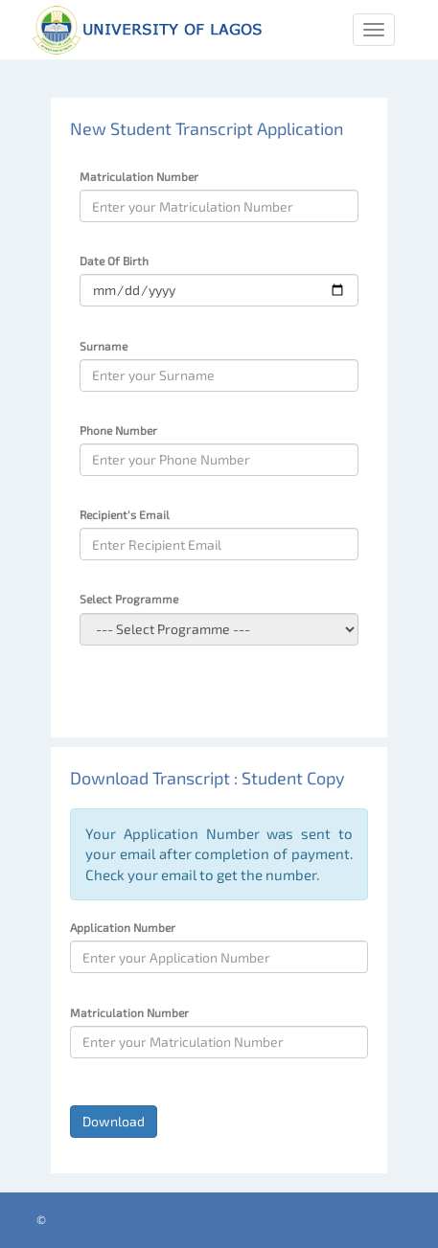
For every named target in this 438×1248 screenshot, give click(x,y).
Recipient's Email (125, 514)
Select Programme (129, 598)
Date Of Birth (114, 260)
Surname (103, 345)
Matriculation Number (139, 176)
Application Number (122, 927)
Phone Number (118, 430)
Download (113, 1121)
